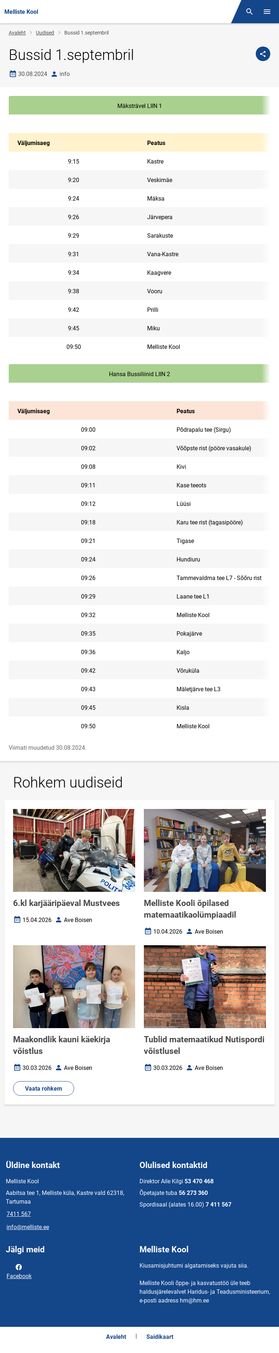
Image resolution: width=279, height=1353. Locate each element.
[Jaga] (263, 54)
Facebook (19, 1271)
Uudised (45, 33)
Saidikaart (159, 1336)
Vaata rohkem (43, 1088)
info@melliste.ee (28, 1227)
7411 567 (19, 1214)
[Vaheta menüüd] (267, 11)
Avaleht (17, 33)
